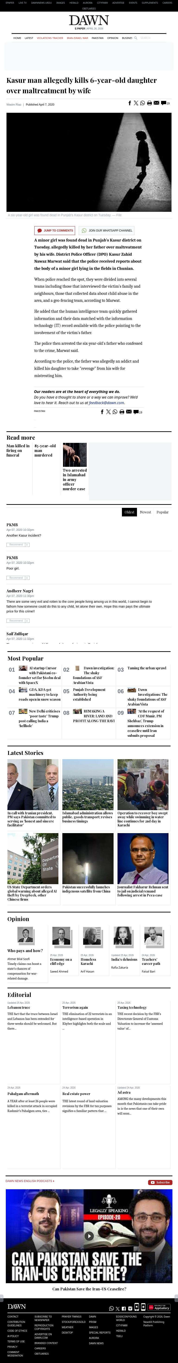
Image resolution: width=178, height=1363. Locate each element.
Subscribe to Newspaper (43, 1318)
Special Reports (100, 1332)
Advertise (118, 2)
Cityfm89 (121, 1325)
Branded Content (46, 1343)
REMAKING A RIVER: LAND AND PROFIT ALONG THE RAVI (94, 716)
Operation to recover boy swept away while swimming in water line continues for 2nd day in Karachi (143, 819)
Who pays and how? (25, 950)
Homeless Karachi (88, 961)
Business (128, 38)
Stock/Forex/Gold (74, 1322)
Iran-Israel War (77, 38)
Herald (74, 2)
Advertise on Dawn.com (43, 1336)
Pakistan (97, 38)
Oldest (129, 512)
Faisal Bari (148, 971)
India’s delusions (124, 959)
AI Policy (13, 1336)
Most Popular (25, 658)
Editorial (19, 994)
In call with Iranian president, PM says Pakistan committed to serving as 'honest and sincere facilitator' (31, 819)
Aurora (87, 2)
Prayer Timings (72, 1316)
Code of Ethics (17, 1331)
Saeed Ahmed (59, 971)
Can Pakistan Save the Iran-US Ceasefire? (89, 1288)
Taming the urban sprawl (146, 668)
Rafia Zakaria (119, 968)
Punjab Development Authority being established (89, 694)
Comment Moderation (15, 1354)
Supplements (150, 2)
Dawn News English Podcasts (30, 1181)
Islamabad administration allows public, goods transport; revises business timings (87, 817)
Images (60, 2)
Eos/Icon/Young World (126, 1318)
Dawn (92, 1316)
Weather (67, 1327)
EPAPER (10, 2)
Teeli (119, 1336)
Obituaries (89, 8)
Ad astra (124, 1092)
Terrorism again (75, 1007)
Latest (29, 38)
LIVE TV (22, 2)
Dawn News (96, 1343)
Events (133, 2)
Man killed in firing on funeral (18, 450)
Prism (92, 1322)
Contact (13, 1316)
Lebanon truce (18, 1007)
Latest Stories (25, 752)
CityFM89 (102, 2)
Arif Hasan (87, 971)
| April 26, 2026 (89, 28)
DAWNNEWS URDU (41, 2)
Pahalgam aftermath (23, 1094)
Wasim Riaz (13, 104)
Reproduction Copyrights (44, 1327)
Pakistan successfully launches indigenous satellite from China (86, 889)
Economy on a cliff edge (61, 961)
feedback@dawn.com (106, 402)
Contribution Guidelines (16, 1324)
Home (17, 38)
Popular (163, 512)
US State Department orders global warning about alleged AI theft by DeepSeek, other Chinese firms (32, 893)
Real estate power (76, 1094)
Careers (167, 2)
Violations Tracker (50, 38)
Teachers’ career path (151, 961)
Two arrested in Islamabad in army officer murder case (75, 479)
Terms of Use (16, 1341)
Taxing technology (132, 1007)
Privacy (12, 1347)
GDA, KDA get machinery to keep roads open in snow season (39, 694)
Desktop (67, 1332)
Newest (145, 512)
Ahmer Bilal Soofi (18, 959)
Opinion (112, 38)
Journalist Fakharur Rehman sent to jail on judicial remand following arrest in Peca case (143, 891)
